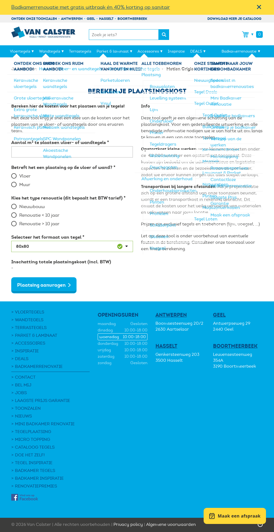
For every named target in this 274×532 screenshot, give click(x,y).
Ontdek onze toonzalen (34, 18)
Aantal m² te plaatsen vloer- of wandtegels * (60, 142)
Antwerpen (72, 18)
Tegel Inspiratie (33, 462)
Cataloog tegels (35, 447)
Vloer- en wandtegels (80, 68)
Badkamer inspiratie (39, 478)
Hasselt (106, 18)
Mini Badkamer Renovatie (45, 423)
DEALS (196, 51)
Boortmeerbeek (132, 18)
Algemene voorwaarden (171, 524)
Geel (91, 18)
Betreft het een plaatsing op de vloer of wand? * (63, 167)
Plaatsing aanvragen (41, 285)
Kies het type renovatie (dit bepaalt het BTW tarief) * (68, 198)
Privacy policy (128, 524)
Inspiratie (176, 51)
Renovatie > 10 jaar (39, 224)
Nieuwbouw (32, 206)
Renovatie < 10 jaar (39, 215)
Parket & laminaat (113, 51)
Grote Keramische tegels (135, 68)
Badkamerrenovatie (239, 51)
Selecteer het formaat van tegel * (47, 237)
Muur (24, 184)
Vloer (25, 176)
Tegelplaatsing (33, 431)
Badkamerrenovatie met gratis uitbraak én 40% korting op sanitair (90, 7)
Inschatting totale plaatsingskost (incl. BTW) (61, 262)
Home (45, 68)
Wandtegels (49, 51)
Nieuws (23, 416)
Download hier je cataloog (234, 18)
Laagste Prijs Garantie (42, 400)
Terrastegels (80, 51)
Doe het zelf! (30, 454)
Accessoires (148, 51)
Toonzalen (28, 408)
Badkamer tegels (35, 470)
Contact (25, 377)
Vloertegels (20, 51)
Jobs (21, 392)
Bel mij (23, 384)
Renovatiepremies (36, 486)
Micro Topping (32, 439)
